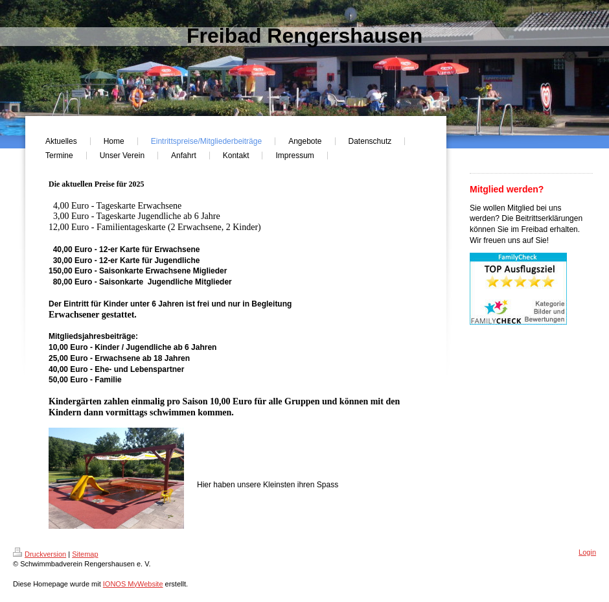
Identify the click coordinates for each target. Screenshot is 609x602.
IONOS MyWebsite (133, 584)
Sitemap (85, 554)
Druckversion (39, 554)
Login (587, 552)
